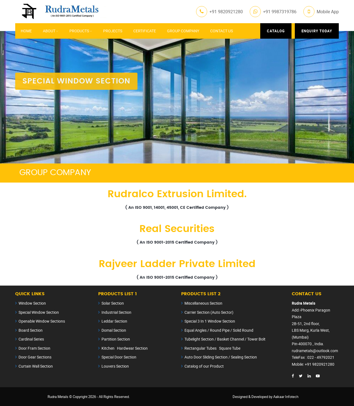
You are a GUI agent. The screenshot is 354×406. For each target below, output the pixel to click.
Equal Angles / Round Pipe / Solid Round (218, 330)
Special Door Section (118, 357)
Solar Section (112, 303)
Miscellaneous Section (203, 303)
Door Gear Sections (35, 357)
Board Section (31, 330)
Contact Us (221, 30)
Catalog (276, 30)
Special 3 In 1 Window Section (209, 321)
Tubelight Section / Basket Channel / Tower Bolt (225, 339)
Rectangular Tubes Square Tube (212, 348)
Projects (112, 30)
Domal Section (113, 330)
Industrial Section (116, 312)
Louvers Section (115, 366)
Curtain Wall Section (36, 366)
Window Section (32, 303)
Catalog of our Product (204, 366)
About (49, 30)
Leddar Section (114, 321)
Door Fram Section (34, 348)
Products (79, 30)
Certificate (144, 30)
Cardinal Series (31, 339)
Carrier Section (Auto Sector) (208, 312)
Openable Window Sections (42, 321)
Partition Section (115, 339)
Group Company (183, 30)
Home (26, 30)
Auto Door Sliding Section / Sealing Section (220, 357)
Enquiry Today (316, 30)
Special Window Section (39, 312)
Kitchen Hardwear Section (124, 348)
